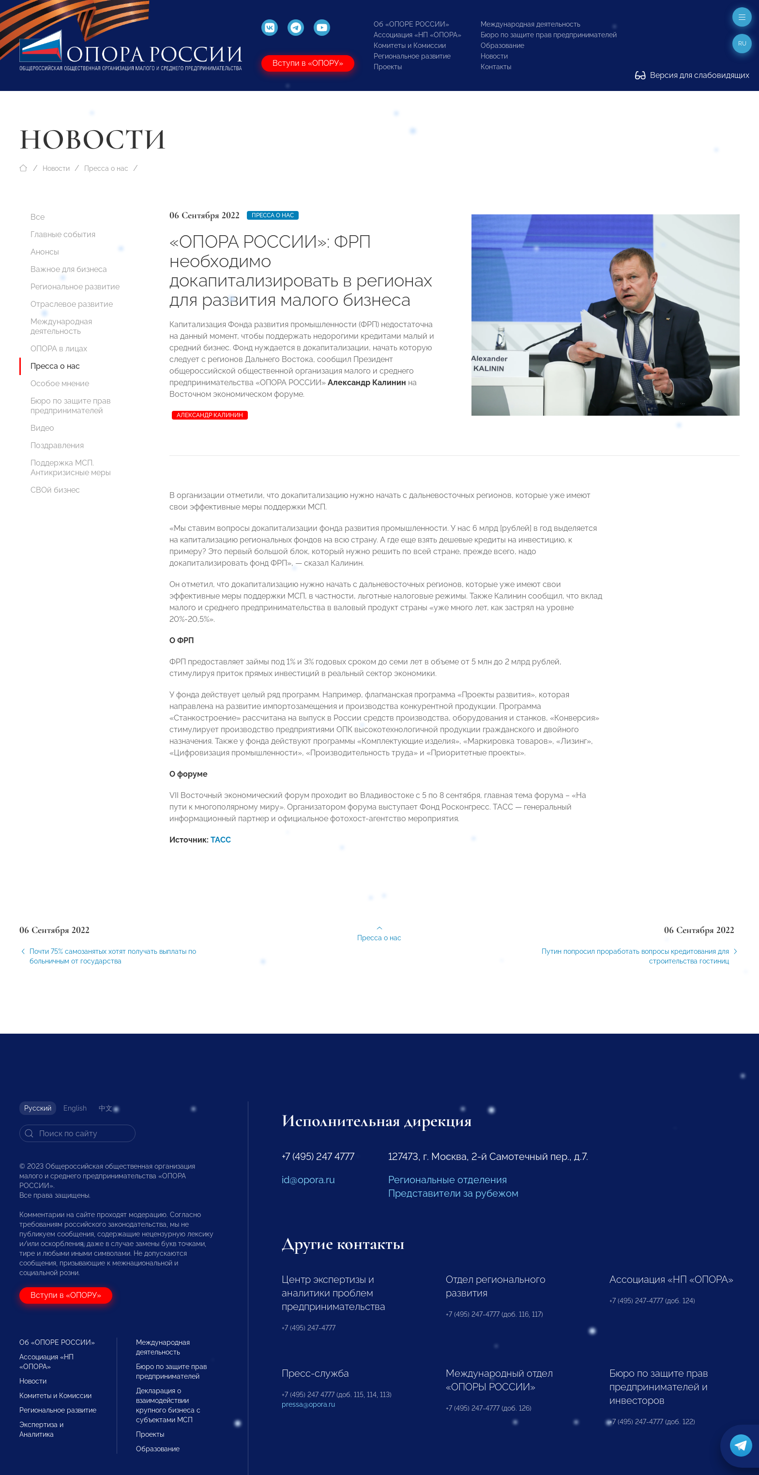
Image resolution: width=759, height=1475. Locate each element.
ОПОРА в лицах (58, 348)
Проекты (388, 67)
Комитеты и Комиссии (410, 45)
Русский (37, 1108)
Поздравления (57, 445)
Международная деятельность (530, 24)
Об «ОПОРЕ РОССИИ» (411, 24)
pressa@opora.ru (308, 1404)
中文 (105, 1108)
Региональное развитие (412, 56)
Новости (494, 56)
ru (742, 43)
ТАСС (221, 851)
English (75, 1108)
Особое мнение (59, 383)
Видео (42, 428)
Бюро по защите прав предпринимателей (549, 35)
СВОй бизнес (55, 490)
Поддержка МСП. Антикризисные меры (70, 467)
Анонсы (44, 251)
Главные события (62, 234)
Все (37, 217)
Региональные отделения (447, 1180)
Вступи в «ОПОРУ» (308, 63)
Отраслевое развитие (71, 304)
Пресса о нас (106, 168)
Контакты (496, 67)
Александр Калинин (210, 415)
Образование (502, 45)
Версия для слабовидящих (692, 75)
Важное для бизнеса (68, 269)
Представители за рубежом (453, 1193)
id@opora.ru (308, 1180)
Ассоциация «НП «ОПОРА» (417, 35)
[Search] (77, 1133)
